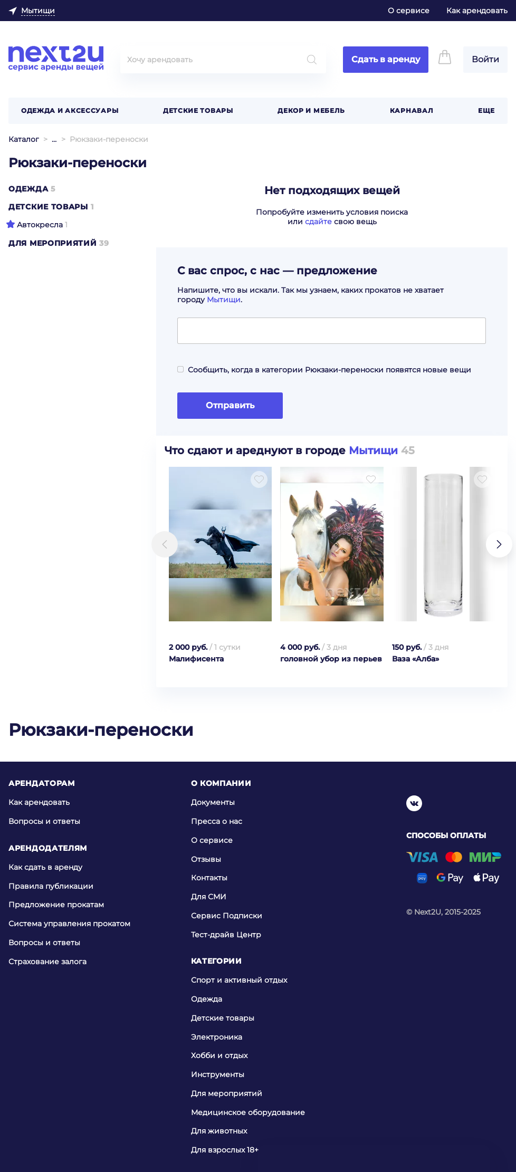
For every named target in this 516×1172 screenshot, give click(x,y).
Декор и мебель (311, 110)
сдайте (318, 221)
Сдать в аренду (385, 59)
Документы (213, 802)
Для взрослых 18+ (225, 1150)
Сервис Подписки (226, 915)
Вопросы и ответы (44, 821)
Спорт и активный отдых (239, 980)
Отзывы (206, 859)
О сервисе (408, 10)
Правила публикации (50, 885)
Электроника (216, 1037)
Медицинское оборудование (248, 1112)
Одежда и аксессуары (69, 110)
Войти (485, 59)
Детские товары (198, 110)
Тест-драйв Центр (226, 934)
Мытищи (224, 299)
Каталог (23, 139)
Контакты (209, 877)
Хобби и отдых (219, 1055)
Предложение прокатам (56, 904)
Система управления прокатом (69, 923)
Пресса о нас (216, 821)
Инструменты (217, 1074)
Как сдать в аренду (45, 867)
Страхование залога (47, 961)
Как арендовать (477, 10)
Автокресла (40, 224)
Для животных (219, 1131)
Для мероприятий (52, 243)
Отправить (230, 405)
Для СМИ (208, 896)
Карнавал (412, 110)
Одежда (28, 189)
